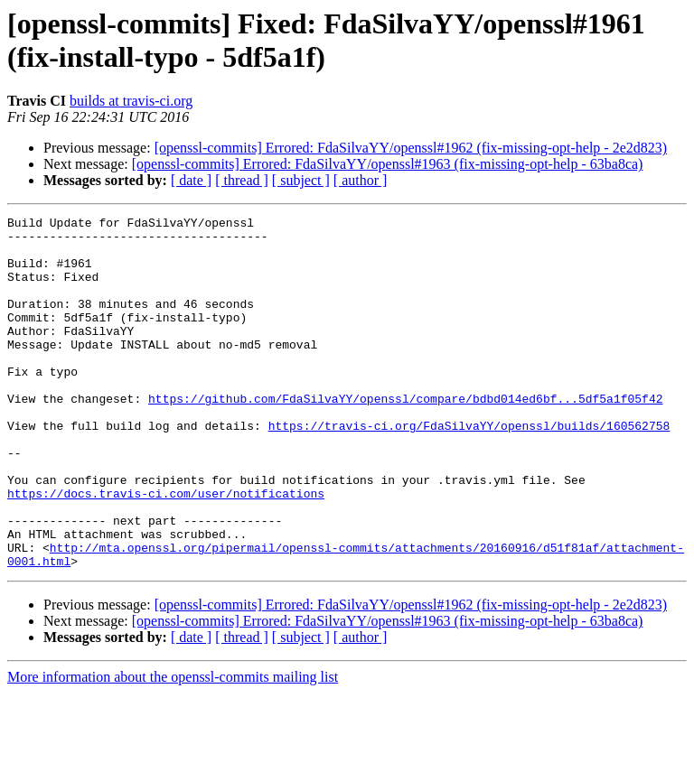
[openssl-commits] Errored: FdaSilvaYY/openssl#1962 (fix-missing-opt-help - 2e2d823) (411, 147)
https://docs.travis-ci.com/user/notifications (165, 550)
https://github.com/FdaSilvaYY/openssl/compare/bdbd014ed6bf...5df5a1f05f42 (405, 436)
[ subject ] (301, 180)
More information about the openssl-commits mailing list (172, 747)
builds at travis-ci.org (131, 100)
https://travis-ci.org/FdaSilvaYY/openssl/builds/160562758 (469, 469)
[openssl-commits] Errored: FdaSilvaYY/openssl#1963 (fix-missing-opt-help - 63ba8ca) (387, 164)
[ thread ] (241, 180)
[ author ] (360, 180)
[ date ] (191, 180)
